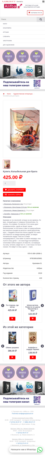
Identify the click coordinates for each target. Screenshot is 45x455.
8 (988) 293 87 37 (8, 1)
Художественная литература (22, 94)
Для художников (8, 45)
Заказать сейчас (13, 194)
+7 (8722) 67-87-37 (22, 443)
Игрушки (6, 32)
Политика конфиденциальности (22, 413)
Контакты (20, 1)
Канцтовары (7, 28)
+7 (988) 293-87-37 (29, 422)
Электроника (7, 40)
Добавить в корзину (14, 190)
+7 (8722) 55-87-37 (22, 433)
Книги (5, 23)
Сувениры (6, 36)
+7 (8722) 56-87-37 (15, 422)
